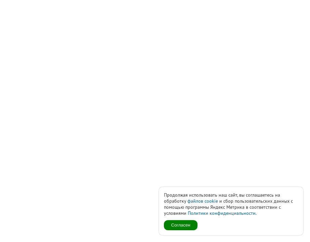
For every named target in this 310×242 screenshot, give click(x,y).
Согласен (180, 225)
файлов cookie (202, 201)
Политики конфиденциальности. (222, 213)
